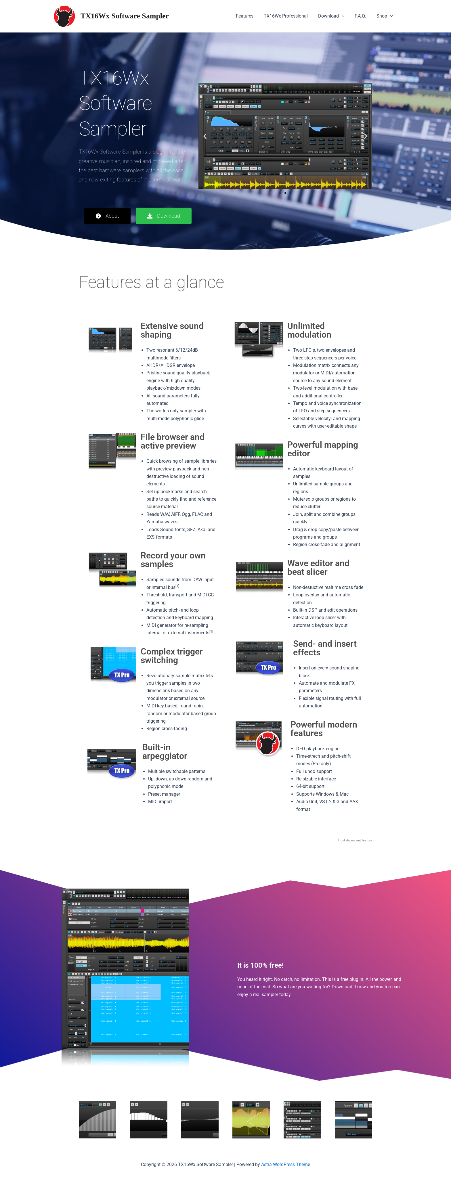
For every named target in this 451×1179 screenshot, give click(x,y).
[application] (344, 16)
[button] (205, 136)
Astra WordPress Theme (285, 1164)
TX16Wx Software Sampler (125, 16)
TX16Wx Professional (290, 16)
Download (334, 16)
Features (250, 16)
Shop (385, 16)
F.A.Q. (362, 16)
